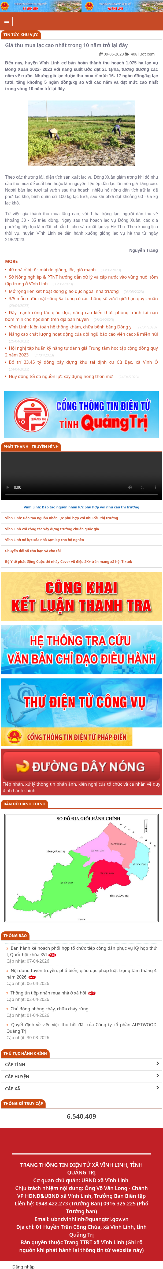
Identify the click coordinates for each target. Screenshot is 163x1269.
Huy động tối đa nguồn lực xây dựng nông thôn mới (74, 376)
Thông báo (15, 935)
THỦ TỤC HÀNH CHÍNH (25, 1053)
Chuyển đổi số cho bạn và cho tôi (33, 550)
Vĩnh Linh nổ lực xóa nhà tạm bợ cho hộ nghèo (44, 539)
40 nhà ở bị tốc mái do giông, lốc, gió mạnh (65, 270)
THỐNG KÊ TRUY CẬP (23, 1103)
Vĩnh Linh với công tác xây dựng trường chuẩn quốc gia (52, 528)
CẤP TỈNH (82, 1064)
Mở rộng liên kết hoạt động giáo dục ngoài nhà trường (76, 291)
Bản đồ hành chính (24, 803)
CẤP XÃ (82, 1089)
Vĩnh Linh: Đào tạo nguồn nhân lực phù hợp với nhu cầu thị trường (81, 507)
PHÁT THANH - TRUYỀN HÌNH (30, 446)
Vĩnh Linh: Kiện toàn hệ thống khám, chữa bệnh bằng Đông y (83, 327)
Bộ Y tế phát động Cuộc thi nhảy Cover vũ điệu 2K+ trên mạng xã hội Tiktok (68, 561)
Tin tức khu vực (20, 34)
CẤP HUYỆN (82, 1076)
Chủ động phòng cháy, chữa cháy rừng (47, 1012)
